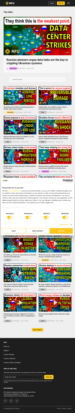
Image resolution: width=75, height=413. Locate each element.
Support (6, 350)
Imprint (69, 408)
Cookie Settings (9, 354)
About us (6, 346)
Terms (58, 408)
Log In (52, 3)
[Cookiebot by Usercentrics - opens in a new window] (64, 180)
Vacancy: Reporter (10, 358)
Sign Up (60, 3)
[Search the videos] (37, 79)
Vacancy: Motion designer (12, 362)
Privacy (64, 408)
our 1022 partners (14, 191)
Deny (14, 231)
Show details (64, 224)
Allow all (61, 231)
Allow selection (37, 231)
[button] (68, 3)
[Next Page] (37, 330)
